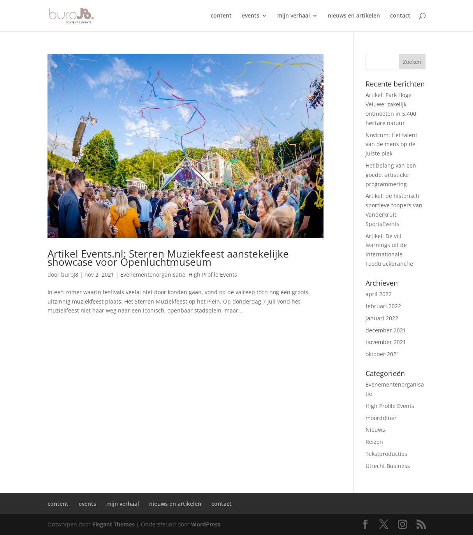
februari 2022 (383, 306)
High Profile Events (212, 274)
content (221, 16)
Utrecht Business (388, 466)
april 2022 (379, 294)
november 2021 (386, 342)
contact (400, 16)
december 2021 (386, 330)
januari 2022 (382, 318)
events (250, 16)
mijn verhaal (293, 16)
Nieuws (375, 429)
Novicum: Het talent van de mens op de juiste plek (391, 144)
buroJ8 (69, 274)
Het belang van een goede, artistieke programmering (391, 175)
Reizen (374, 441)
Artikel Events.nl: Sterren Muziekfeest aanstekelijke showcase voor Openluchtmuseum (168, 258)
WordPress (205, 524)
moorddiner (381, 418)
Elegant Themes (113, 524)
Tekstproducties (386, 453)
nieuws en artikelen (354, 16)
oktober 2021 (382, 354)
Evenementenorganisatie (152, 274)
